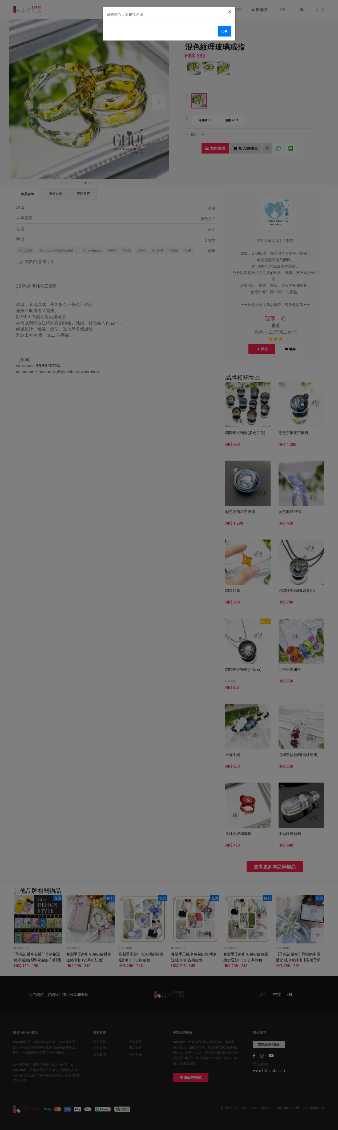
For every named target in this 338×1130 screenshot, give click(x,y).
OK (224, 31)
